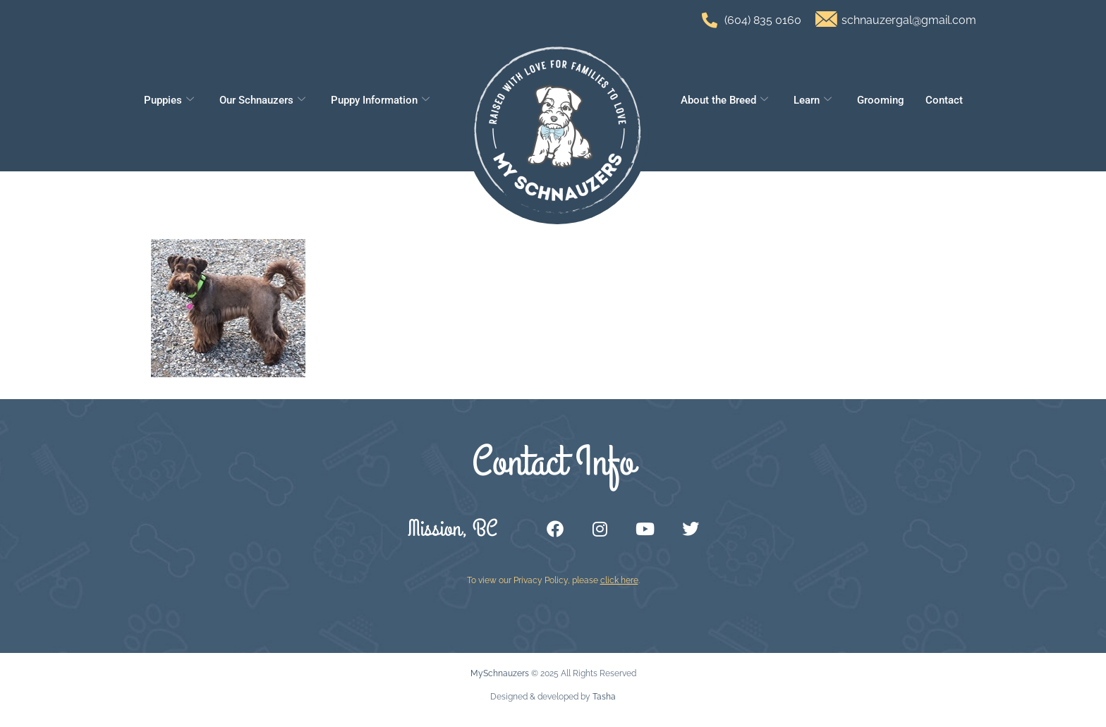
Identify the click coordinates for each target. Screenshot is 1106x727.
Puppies (169, 100)
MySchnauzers (499, 673)
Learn (813, 100)
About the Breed (724, 100)
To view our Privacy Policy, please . (553, 580)
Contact (944, 100)
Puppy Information (380, 100)
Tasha (604, 697)
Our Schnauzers (262, 100)
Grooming (880, 100)
